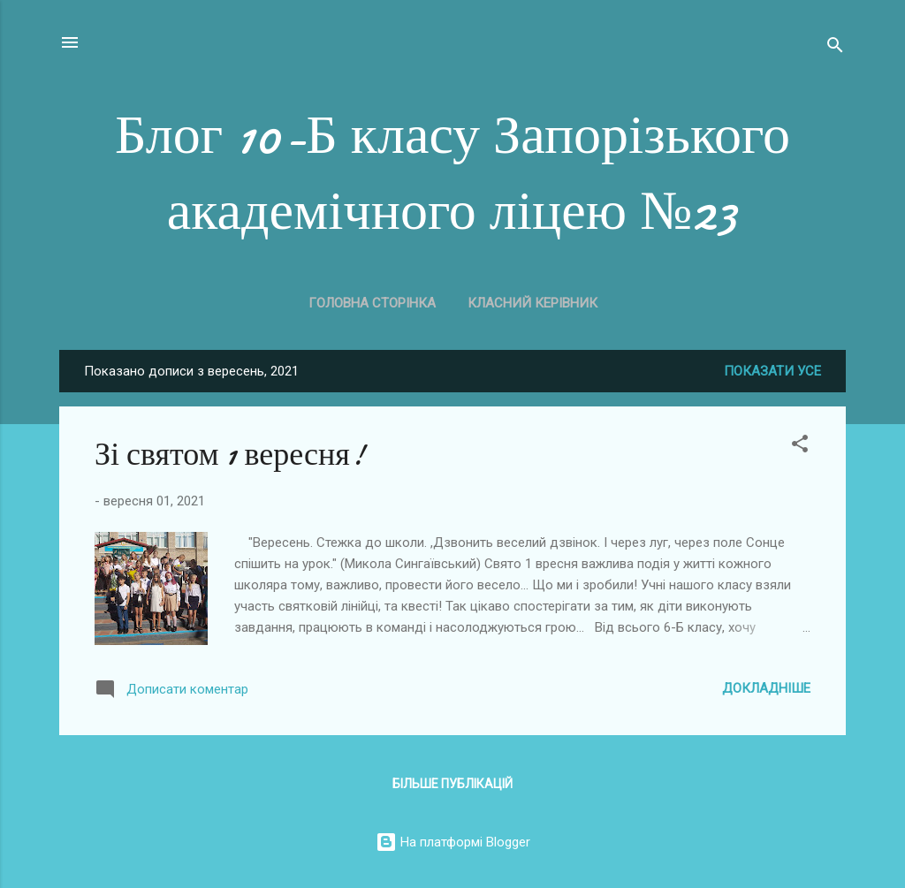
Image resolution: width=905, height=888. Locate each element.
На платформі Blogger (453, 842)
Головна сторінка (372, 303)
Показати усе (772, 371)
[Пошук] (835, 48)
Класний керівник (532, 303)
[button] (799, 446)
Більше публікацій (452, 784)
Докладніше (766, 688)
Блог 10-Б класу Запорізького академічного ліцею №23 (452, 173)
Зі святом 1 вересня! (230, 454)
